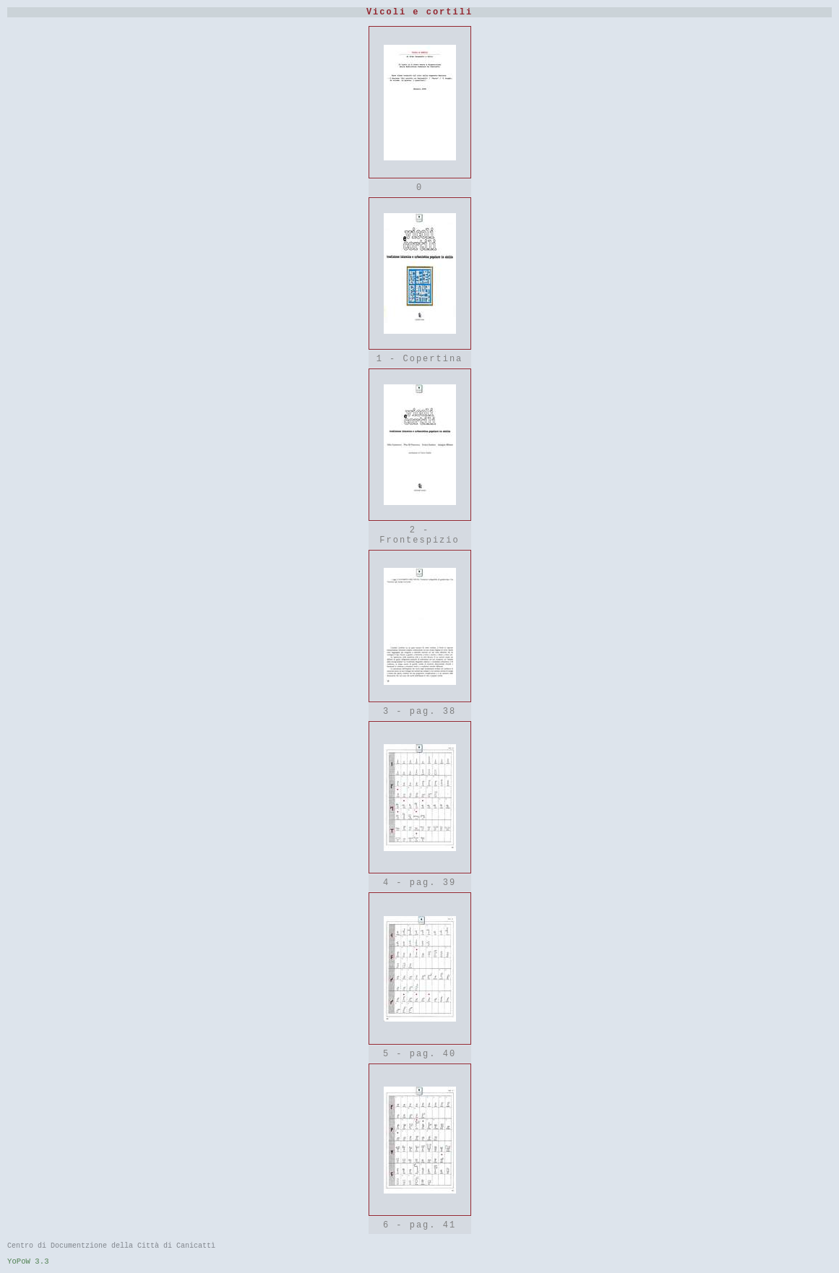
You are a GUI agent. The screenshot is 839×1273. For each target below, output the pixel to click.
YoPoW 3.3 (28, 1261)
